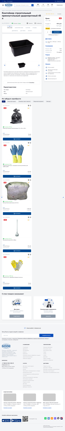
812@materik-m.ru (6, 365)
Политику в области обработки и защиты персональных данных (33, 338)
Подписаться (46, 335)
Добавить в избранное (48, 360)
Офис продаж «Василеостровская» (50, 402)
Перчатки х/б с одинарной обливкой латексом (13, 277)
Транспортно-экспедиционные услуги (51, 372)
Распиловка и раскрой (27, 378)
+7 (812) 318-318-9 (8, 363)
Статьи (44, 355)
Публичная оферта (27, 358)
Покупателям (47, 344)
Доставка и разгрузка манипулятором (51, 369)
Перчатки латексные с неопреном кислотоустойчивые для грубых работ (15, 166)
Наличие (28, 27)
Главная (3, 10)
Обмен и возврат (47, 358)
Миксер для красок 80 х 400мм (9, 240)
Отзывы (35, 27)
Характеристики (19, 27)
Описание (9, 27)
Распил (24, 369)
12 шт (19, 23)
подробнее (16, 316)
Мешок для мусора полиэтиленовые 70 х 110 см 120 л (14, 128)
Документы (15, 30)
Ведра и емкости (26, 10)
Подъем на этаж (26, 382)
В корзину (57, 32)
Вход (5, 1)
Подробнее (31, 82)
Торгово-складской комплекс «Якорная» (12, 402)
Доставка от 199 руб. (47, 367)
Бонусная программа (47, 347)
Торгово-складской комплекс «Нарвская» (32, 402)
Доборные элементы (27, 386)
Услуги (44, 353)
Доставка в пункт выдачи (28, 366)
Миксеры (48, 101)
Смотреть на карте (8, 407)
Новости (24, 352)
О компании (26, 344)
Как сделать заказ (47, 349)
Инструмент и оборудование (17, 10)
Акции (44, 352)
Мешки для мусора (12, 101)
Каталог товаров (8, 10)
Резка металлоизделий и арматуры (30, 377)
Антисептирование (27, 385)
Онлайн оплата (59, 5)
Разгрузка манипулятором (28, 380)
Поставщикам (26, 350)
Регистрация (9, 1)
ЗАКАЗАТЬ (48, 316)
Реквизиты (25, 353)
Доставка (22, 30)
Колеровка (25, 367)
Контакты (4, 360)
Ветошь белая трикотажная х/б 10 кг (11, 203)
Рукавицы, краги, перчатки (24, 101)
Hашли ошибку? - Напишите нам (32, 328)
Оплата (30, 30)
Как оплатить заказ (47, 350)
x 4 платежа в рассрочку (56, 28)
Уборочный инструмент (38, 101)
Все (3, 101)
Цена (4, 133)
